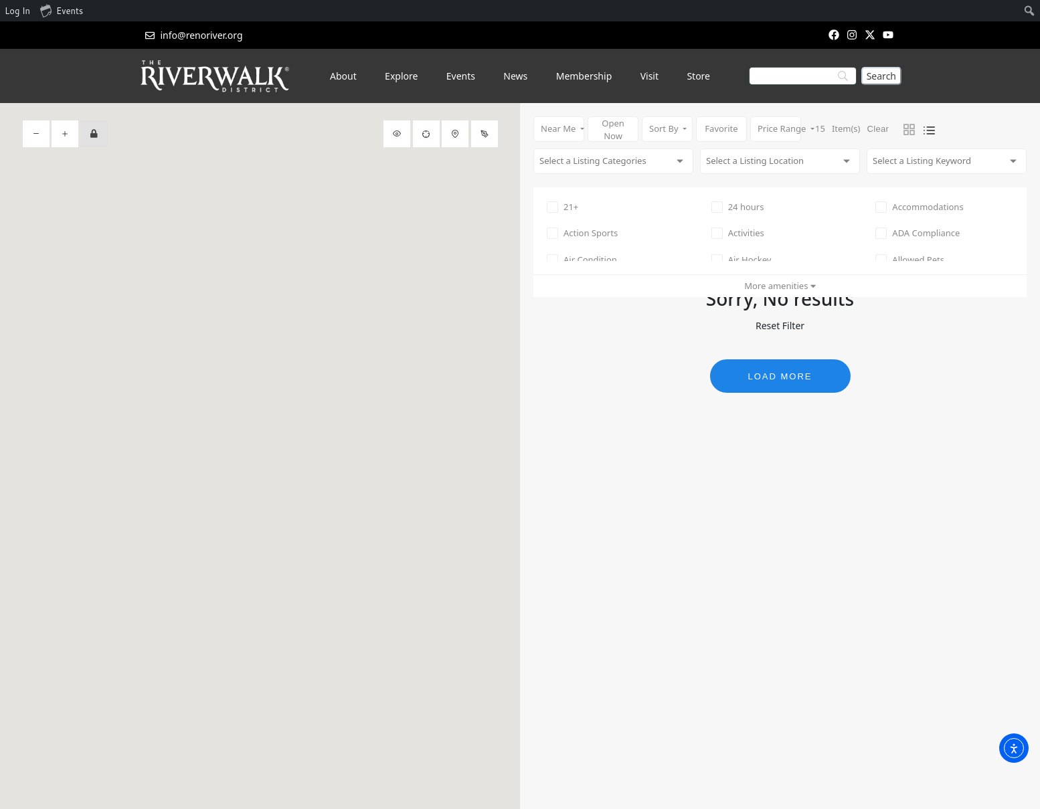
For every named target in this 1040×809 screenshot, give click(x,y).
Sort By (665, 128)
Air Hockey (741, 260)
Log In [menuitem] (17, 11)
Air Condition (582, 260)
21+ (562, 207)
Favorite (721, 128)
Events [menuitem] (61, 10)
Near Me (559, 128)
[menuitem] (1029, 10)
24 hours (737, 207)
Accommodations (919, 207)
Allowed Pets (909, 260)
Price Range (779, 128)
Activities (737, 233)
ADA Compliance (917, 233)
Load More (780, 376)
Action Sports (582, 233)
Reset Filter (780, 325)
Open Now (613, 129)
